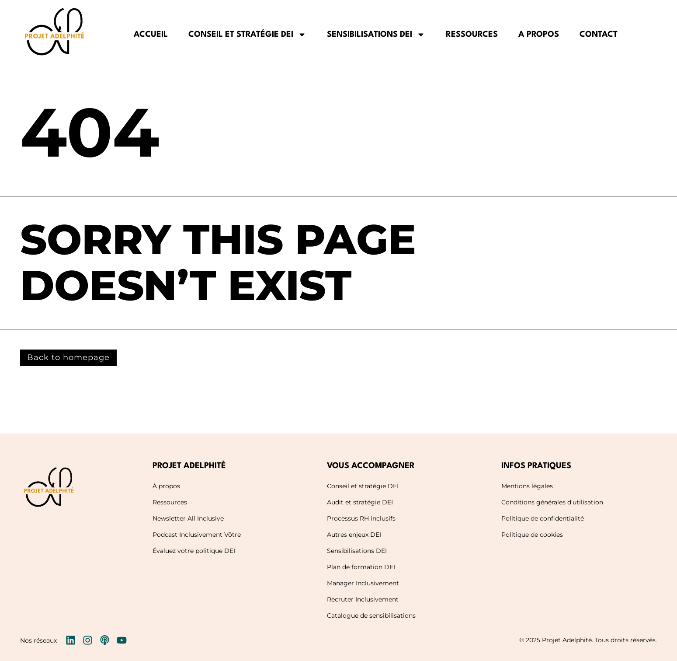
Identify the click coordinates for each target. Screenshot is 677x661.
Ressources (472, 34)
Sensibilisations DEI (376, 34)
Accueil (151, 34)
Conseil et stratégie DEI (247, 34)
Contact (599, 34)
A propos (538, 34)
